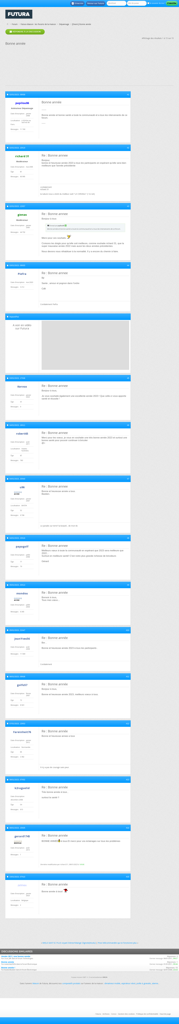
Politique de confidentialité (147, 1014)
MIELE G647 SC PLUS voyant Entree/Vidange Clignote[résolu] (69, 943)
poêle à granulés (144, 983)
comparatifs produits (71, 983)
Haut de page (165, 1014)
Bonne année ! (8, 967)
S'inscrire (77, 3)
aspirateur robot (128, 983)
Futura (98, 1014)
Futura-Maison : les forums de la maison (38, 24)
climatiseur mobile (112, 983)
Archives (106, 1014)
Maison (35, 983)
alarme (155, 983)
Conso (113, 1014)
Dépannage (64, 24)
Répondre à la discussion (25, 31)
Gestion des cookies (126, 1014)
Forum (15, 24)
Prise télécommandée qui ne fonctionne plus (117, 943)
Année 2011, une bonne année (15, 956)
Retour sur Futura (95, 3)
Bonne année (7, 962)
